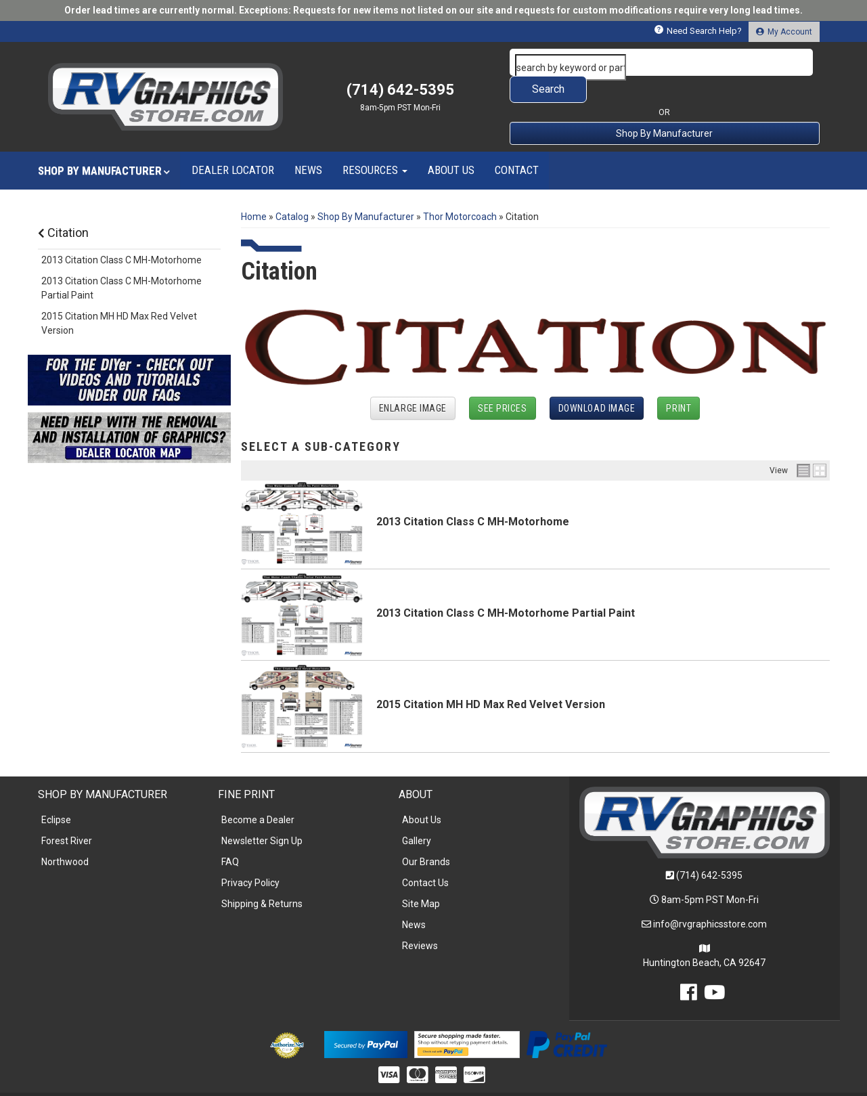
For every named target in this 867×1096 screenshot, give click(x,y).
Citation (63, 205)
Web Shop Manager (537, 1080)
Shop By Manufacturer (664, 106)
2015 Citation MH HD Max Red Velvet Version (490, 677)
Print (678, 381)
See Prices (502, 381)
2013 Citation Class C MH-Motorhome (472, 494)
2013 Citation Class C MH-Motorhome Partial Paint (505, 585)
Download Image (597, 381)
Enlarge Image (413, 381)
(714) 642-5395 (709, 848)
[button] (665, 62)
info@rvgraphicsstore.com (710, 897)
